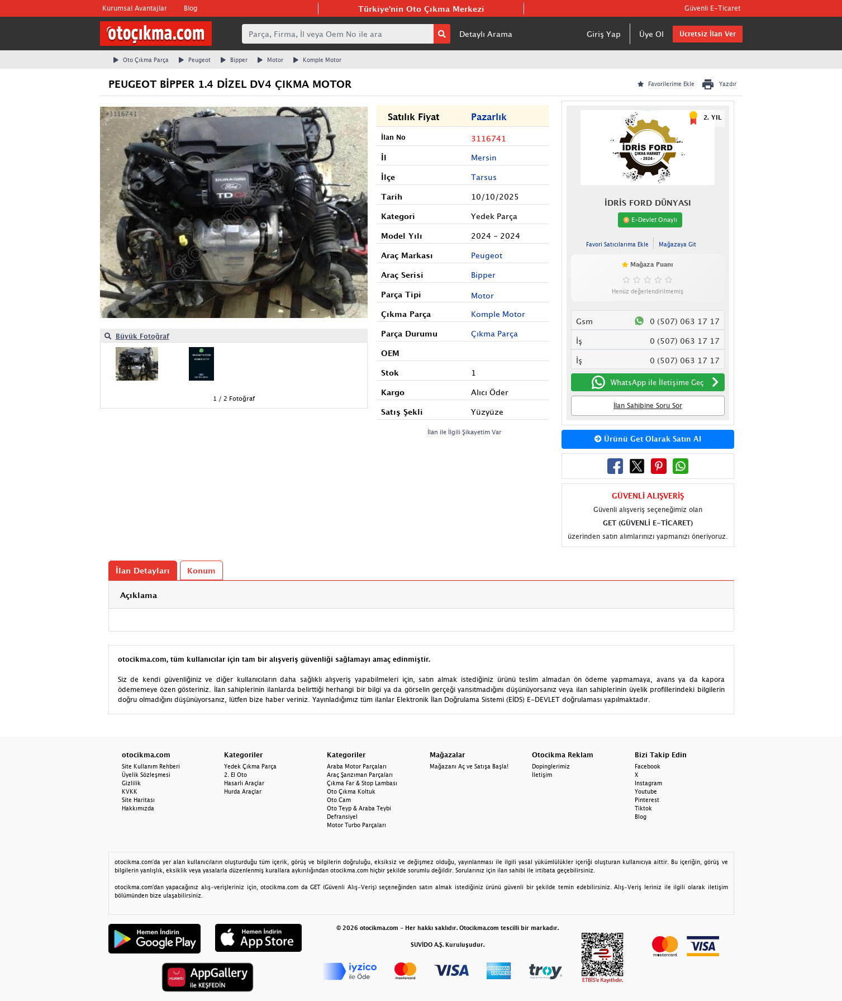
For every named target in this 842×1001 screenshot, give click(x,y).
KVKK (129, 791)
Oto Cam (339, 799)
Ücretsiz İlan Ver (707, 34)
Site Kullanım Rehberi (151, 766)
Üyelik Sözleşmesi (146, 774)
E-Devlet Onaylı (650, 220)
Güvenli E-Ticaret (712, 8)
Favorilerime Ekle (666, 83)
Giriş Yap (604, 34)
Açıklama (138, 595)
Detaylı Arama (485, 34)
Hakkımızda (138, 808)
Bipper (234, 59)
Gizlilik (131, 783)
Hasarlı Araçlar (244, 783)
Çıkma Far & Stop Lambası (362, 783)
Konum (201, 570)
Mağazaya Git (677, 244)
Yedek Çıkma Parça (250, 766)
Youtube (646, 791)
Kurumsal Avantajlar (134, 8)
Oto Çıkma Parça (141, 59)
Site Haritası (138, 799)
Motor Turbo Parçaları (356, 825)
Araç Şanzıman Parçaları (360, 774)
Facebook (647, 766)
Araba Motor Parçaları (357, 766)
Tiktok (643, 808)
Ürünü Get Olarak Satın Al (647, 438)
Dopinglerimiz (551, 766)
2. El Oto (235, 774)
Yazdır (718, 84)
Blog (190, 8)
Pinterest (647, 799)
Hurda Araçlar (242, 791)
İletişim (542, 774)
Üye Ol (651, 34)
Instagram (648, 783)
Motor (270, 59)
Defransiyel (342, 816)
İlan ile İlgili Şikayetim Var (464, 431)
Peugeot (195, 59)
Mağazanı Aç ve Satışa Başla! (469, 766)
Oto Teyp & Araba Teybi (359, 808)
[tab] (421, 595)
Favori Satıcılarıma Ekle (617, 244)
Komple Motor (317, 59)
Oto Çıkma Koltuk (351, 791)
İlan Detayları (143, 570)
